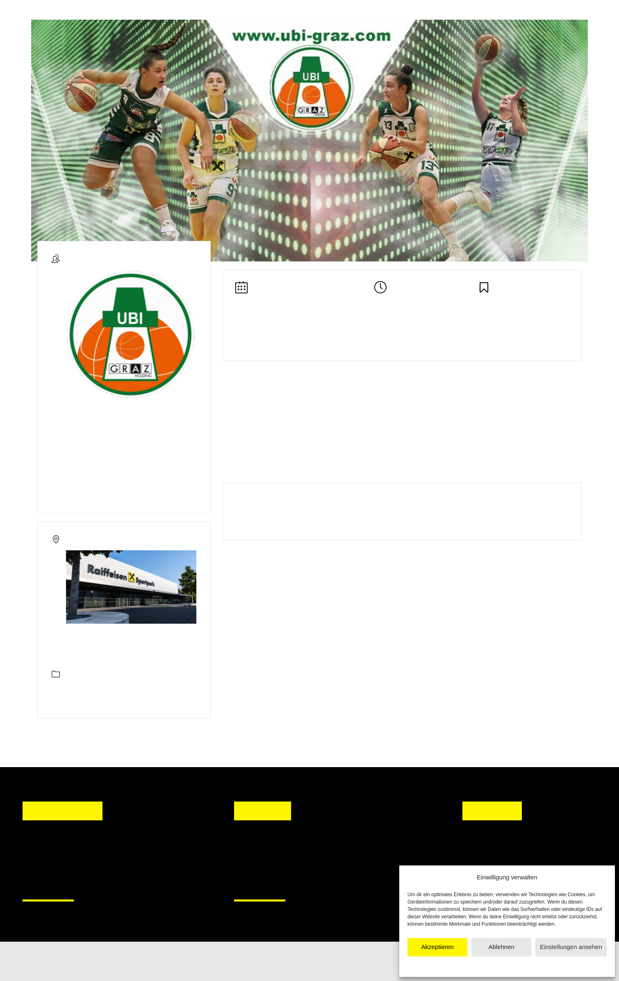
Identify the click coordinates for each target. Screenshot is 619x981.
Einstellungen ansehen (571, 946)
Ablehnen (501, 946)
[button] (248, 859)
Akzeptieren (437, 946)
